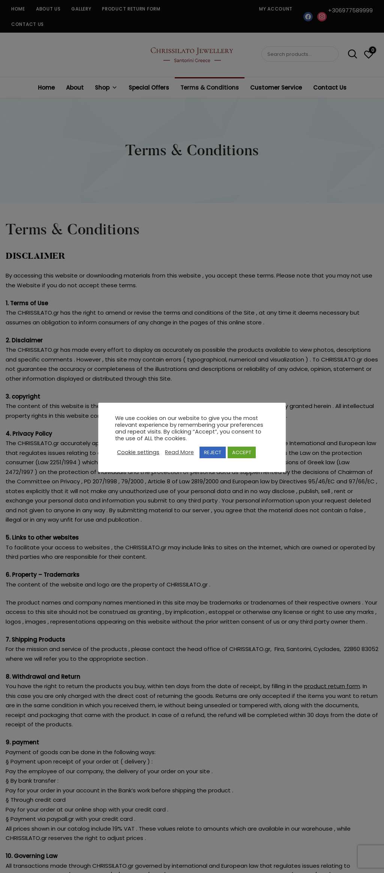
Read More (179, 452)
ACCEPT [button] (241, 452)
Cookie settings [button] (138, 452)
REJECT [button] (212, 452)
